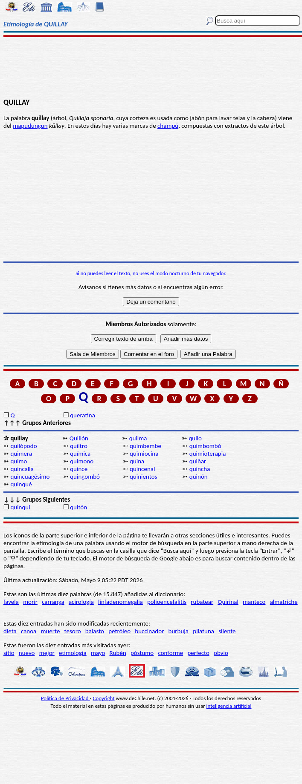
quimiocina (144, 453)
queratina (82, 415)
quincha (199, 469)
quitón (78, 507)
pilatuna (203, 631)
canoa (28, 631)
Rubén (118, 653)
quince (78, 469)
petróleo (119, 631)
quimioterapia (207, 453)
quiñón (198, 476)
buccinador (149, 631)
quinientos (143, 476)
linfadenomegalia (120, 602)
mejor (47, 653)
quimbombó (205, 446)
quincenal (142, 469)
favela (11, 602)
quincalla (22, 469)
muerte (50, 631)
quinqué (21, 484)
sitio (9, 653)
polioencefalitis (166, 602)
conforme (170, 653)
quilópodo (23, 446)
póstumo (142, 653)
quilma (138, 438)
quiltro (78, 446)
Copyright (104, 698)
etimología (73, 653)
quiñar (197, 461)
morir (30, 602)
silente (226, 631)
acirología (81, 602)
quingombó (85, 476)
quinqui (20, 507)
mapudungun (30, 125)
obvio (221, 653)
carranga (53, 602)
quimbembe (145, 446)
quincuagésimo (29, 476)
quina (137, 461)
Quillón (79, 438)
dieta (10, 631)
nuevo (27, 653)
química (80, 453)
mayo (98, 653)
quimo (18, 461)
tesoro (72, 631)
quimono (81, 461)
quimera (21, 453)
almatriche (284, 602)
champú (167, 125)
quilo (195, 438)
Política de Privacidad (65, 698)
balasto (94, 631)
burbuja (178, 631)
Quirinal (228, 602)
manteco (254, 602)
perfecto (198, 653)
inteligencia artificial (229, 706)
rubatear (202, 602)
